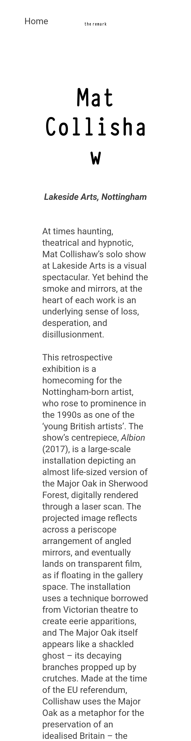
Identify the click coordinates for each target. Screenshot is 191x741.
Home (36, 21)
